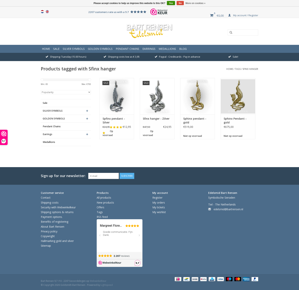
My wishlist (159, 212)
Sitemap (46, 245)
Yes (171, 3)
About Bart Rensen (52, 226)
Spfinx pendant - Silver (114, 120)
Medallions (167, 49)
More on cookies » (196, 3)
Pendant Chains (127, 49)
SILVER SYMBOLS (74, 49)
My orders (158, 202)
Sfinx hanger (250, 69)
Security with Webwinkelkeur (58, 207)
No (180, 3)
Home (46, 49)
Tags (238, 69)
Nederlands (42, 11)
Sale (56, 49)
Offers (100, 207)
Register (157, 197)
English (47, 11)
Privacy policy (49, 231)
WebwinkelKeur (98, 281)
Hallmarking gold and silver (57, 241)
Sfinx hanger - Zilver (156, 118)
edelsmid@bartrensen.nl (228, 209)
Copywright (48, 236)
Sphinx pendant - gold (194, 120)
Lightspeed (107, 285)
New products (105, 202)
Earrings (148, 49)
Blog (183, 49)
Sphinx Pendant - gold (235, 120)
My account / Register (243, 15)
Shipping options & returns (57, 212)
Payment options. (52, 217)
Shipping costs (50, 202)
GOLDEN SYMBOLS (100, 49)
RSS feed (102, 217)
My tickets (158, 207)
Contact (46, 197)
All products (104, 197)
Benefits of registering (54, 221)
